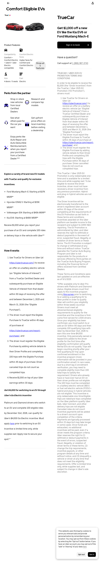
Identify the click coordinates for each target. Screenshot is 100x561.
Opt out (81, 554)
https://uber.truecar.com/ (21, 263)
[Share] (93, 3)
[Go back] (8, 3)
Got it (91, 554)
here (12, 423)
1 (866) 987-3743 (80, 63)
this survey (68, 294)
